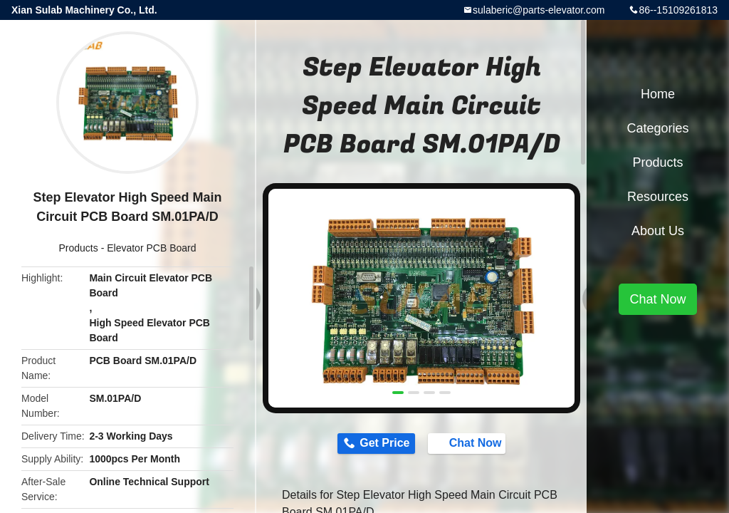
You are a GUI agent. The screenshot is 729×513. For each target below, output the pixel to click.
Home (658, 94)
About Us (657, 231)
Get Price (379, 444)
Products (78, 248)
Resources (657, 197)
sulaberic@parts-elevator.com (538, 10)
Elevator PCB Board (151, 248)
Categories (657, 128)
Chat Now (474, 444)
